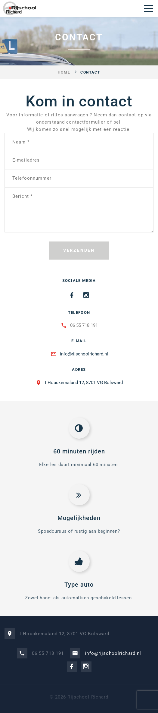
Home (64, 72)
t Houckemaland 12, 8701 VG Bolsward (84, 382)
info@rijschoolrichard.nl (84, 354)
